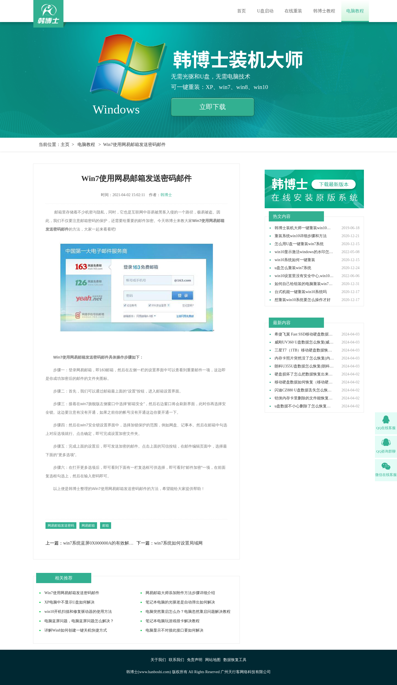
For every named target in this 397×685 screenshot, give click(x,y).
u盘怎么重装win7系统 (293, 268)
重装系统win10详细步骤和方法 (301, 236)
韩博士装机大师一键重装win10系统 (304, 228)
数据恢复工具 (234, 660)
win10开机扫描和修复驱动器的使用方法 (78, 612)
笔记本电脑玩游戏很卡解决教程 (173, 621)
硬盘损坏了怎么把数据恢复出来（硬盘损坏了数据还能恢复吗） (304, 374)
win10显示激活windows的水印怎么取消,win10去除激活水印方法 (304, 252)
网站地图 (213, 660)
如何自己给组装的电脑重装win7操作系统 (304, 284)
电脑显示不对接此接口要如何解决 (174, 630)
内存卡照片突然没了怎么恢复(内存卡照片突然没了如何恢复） (304, 358)
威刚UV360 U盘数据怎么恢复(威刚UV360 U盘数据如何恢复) (304, 342)
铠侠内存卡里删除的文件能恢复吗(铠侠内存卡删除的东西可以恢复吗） (304, 398)
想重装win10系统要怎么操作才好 (303, 300)
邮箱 (105, 525)
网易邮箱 (88, 525)
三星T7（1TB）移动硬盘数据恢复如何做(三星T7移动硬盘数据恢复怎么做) (304, 350)
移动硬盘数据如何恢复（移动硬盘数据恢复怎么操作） (304, 382)
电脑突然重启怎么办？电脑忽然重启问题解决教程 (188, 612)
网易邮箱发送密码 (61, 525)
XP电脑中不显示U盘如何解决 (69, 602)
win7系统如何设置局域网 (178, 543)
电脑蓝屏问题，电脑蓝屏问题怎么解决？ (79, 621)
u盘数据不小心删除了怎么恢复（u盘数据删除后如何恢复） (304, 406)
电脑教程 (355, 11)
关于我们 (158, 660)
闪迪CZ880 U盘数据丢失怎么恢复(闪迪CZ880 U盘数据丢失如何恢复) (304, 390)
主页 (65, 144)
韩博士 (166, 195)
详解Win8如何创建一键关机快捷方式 (75, 630)
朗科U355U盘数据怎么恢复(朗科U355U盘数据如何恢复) (304, 366)
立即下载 (212, 106)
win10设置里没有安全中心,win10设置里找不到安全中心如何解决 (304, 276)
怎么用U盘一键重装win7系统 (299, 244)
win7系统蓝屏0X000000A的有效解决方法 (99, 543)
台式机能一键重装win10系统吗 (301, 292)
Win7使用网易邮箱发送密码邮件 (71, 593)
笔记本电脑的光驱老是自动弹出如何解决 (180, 602)
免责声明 (194, 660)
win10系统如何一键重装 (295, 260)
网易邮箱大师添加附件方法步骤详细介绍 (180, 593)
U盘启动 (265, 11)
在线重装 (293, 11)
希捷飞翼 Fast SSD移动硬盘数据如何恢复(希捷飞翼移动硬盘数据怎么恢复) (304, 334)
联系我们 (176, 660)
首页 (241, 11)
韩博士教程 (324, 11)
